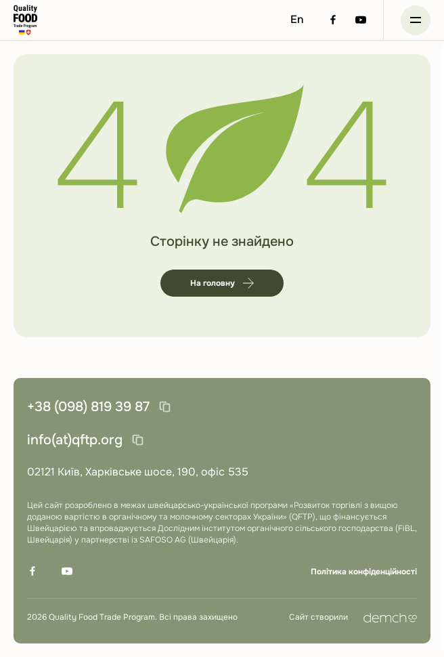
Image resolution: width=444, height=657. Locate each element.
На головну (222, 283)
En (297, 19)
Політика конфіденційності (364, 571)
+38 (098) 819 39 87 (88, 407)
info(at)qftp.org (75, 440)
